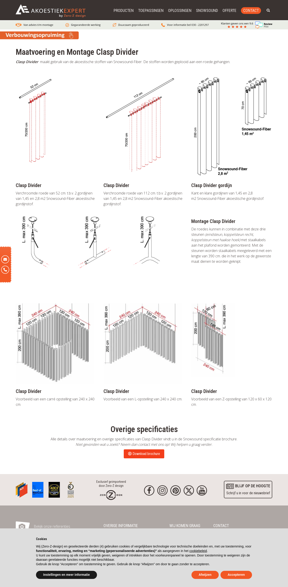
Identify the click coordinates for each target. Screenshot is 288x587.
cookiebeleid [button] (198, 551)
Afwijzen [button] (205, 574)
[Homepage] (111, 494)
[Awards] (21, 489)
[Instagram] (162, 490)
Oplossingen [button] (179, 10)
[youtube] (202, 490)
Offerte (229, 10)
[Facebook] (149, 490)
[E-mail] (5, 259)
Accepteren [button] (236, 574)
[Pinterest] (175, 490)
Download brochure (144, 454)
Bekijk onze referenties (52, 526)
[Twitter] (189, 490)
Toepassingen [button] (151, 10)
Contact (251, 10)
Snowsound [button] (207, 10)
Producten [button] (124, 10)
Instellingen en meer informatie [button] (66, 574)
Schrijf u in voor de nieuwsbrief (247, 489)
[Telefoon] (5, 270)
